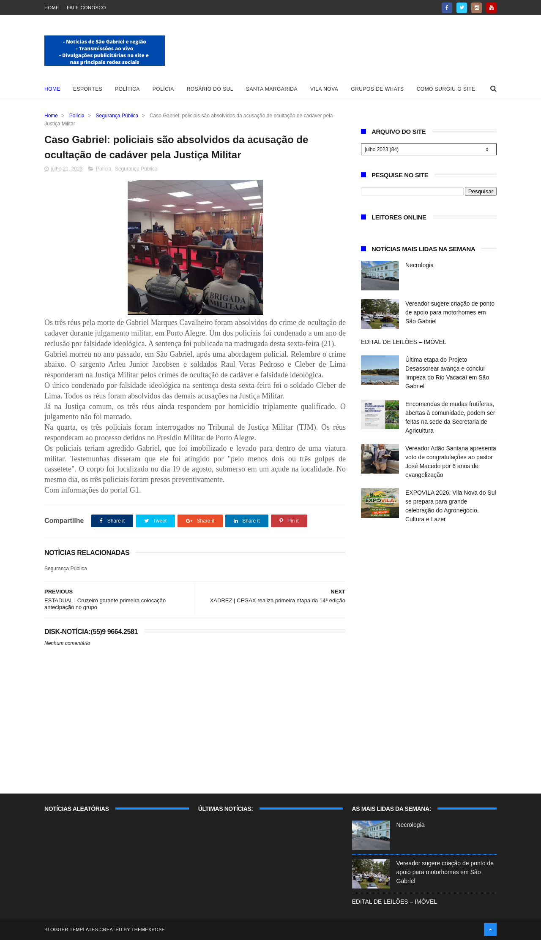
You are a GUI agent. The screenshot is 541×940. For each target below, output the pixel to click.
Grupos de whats (377, 89)
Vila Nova (324, 89)
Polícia (163, 89)
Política (127, 89)
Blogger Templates (71, 929)
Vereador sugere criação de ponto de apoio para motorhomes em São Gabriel (450, 312)
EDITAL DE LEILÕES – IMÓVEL (403, 342)
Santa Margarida (272, 89)
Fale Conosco (86, 7)
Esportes (87, 89)
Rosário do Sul (210, 89)
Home (51, 7)
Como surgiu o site (446, 89)
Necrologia (419, 265)
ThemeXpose (148, 929)
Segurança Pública (117, 116)
